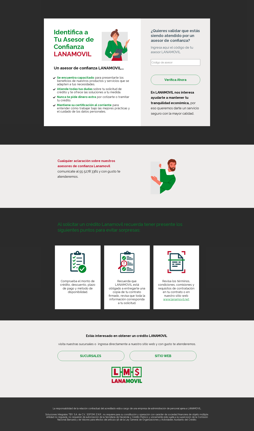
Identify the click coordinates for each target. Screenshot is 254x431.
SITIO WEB (163, 356)
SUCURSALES (91, 356)
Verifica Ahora (175, 80)
